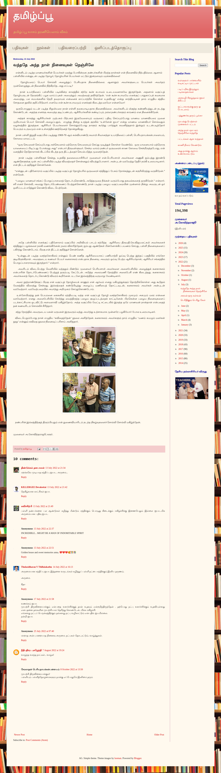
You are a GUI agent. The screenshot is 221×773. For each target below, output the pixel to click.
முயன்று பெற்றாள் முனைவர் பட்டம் (187, 123)
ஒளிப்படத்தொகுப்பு (113, 48)
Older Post (159, 734)
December (186, 266)
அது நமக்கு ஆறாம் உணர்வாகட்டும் (188, 152)
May (183, 310)
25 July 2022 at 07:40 (44, 631)
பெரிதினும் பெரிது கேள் (193, 300)
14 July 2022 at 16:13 (63, 567)
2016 (181, 353)
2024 (181, 252)
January (185, 324)
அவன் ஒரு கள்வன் (191, 295)
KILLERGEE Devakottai (33, 487)
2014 (181, 363)
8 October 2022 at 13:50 (72, 669)
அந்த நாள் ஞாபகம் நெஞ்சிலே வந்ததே (188, 131)
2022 (181, 262)
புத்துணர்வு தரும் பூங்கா (190, 115)
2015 (181, 358)
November (186, 270)
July (183, 284)
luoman (117, 758)
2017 (181, 349)
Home (89, 734)
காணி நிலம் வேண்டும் (190, 145)
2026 (181, 243)
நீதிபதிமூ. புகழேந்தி (31, 650)
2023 (181, 257)
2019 (181, 340)
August (184, 280)
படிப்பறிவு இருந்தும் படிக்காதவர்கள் (188, 90)
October (185, 275)
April (184, 315)
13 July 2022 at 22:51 (44, 548)
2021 (181, 330)
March (184, 320)
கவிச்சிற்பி (26, 506)
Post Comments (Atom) (37, 740)
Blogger (137, 758)
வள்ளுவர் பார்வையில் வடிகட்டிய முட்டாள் (190, 82)
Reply (24, 477)
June (183, 306)
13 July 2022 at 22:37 (44, 528)
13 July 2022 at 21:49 (43, 506)
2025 (181, 248)
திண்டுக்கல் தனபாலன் (33, 468)
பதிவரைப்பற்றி (72, 48)
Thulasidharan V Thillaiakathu (36, 567)
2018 (181, 344)
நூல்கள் (43, 48)
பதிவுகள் (20, 48)
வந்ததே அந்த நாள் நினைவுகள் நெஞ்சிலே (194, 289)
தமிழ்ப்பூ (33, 15)
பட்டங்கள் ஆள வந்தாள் (190, 139)
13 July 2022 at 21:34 (55, 468)
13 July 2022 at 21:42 (57, 487)
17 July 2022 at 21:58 (44, 599)
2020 (181, 335)
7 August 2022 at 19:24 (53, 650)
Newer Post (19, 734)
